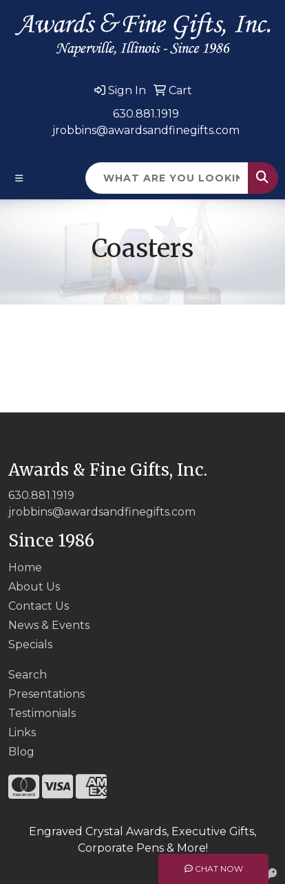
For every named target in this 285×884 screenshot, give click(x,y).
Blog (21, 751)
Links (22, 732)
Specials (30, 644)
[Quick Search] (167, 178)
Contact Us (38, 605)
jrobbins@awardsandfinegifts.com (146, 130)
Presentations (46, 693)
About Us (34, 586)
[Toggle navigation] (19, 178)
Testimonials (42, 713)
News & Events (48, 625)
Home (25, 567)
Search (27, 674)
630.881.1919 (146, 113)
